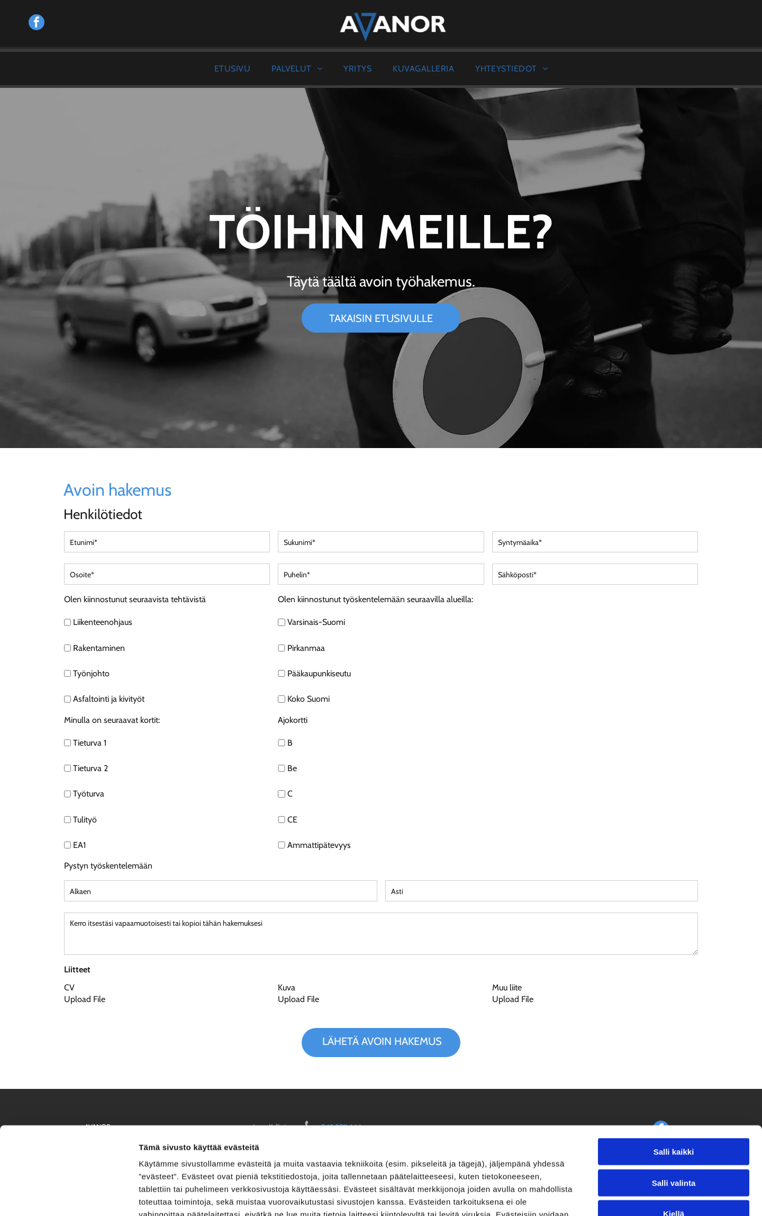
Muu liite (507, 987)
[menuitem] (232, 68)
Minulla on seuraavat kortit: (112, 720)
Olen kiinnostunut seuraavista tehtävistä (135, 599)
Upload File (84, 999)
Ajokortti (292, 720)
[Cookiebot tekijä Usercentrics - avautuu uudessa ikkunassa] (68, 1195)
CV (69, 987)
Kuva (286, 987)
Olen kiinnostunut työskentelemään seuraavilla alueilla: (375, 599)
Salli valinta (674, 1107)
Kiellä (673, 1138)
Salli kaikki (674, 1076)
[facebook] (36, 23)
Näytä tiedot (566, 1195)
